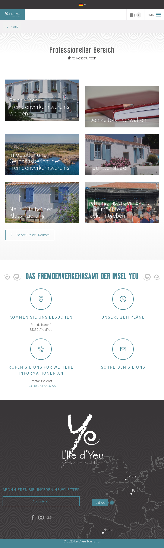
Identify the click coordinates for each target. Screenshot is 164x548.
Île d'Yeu (101, 502)
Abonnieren (41, 501)
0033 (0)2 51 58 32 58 (41, 386)
